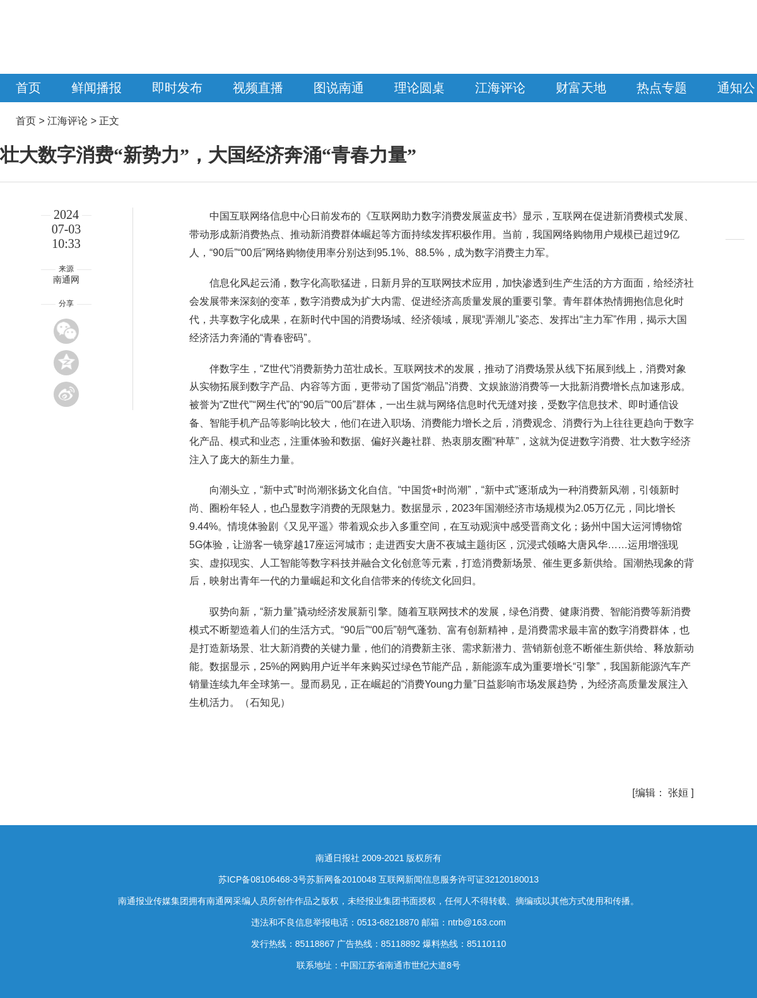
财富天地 (581, 88)
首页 (28, 88)
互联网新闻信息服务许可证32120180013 (458, 879)
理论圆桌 (419, 88)
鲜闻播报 (96, 88)
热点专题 (662, 88)
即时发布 (177, 88)
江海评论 (500, 88)
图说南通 (339, 88)
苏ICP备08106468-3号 (262, 879)
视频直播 (258, 88)
